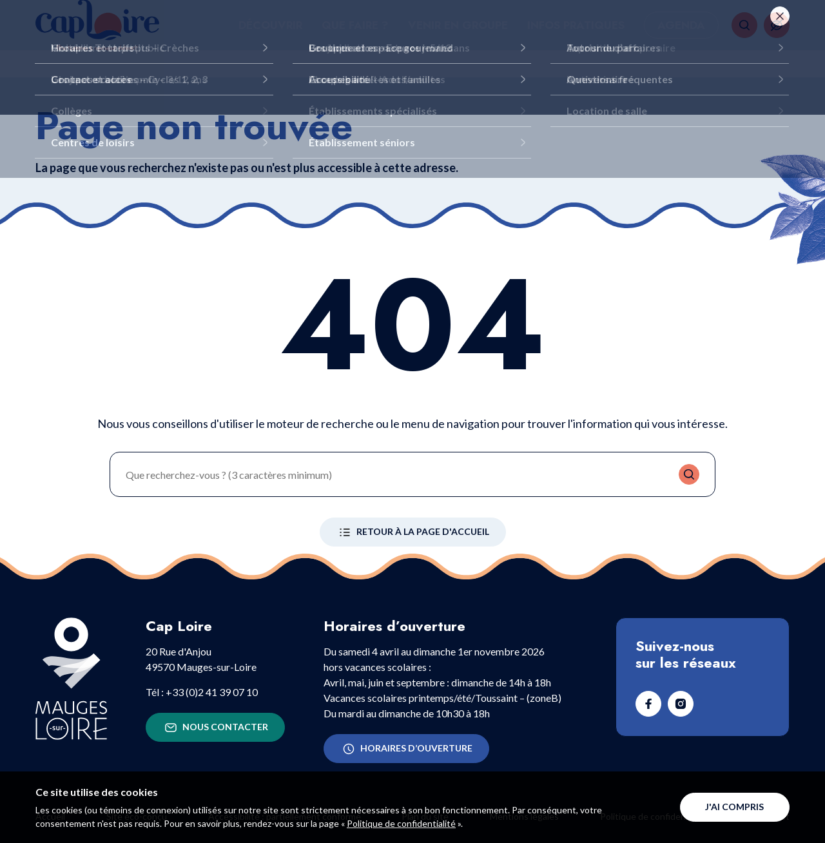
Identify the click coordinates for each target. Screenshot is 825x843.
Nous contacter (215, 727)
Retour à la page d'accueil (412, 532)
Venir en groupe (458, 38)
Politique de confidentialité (401, 823)
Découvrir (270, 38)
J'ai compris (734, 806)
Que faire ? (355, 38)
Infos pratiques (576, 38)
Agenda (681, 38)
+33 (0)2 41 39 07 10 (212, 692)
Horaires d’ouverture (406, 749)
